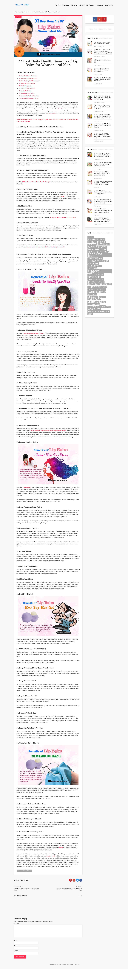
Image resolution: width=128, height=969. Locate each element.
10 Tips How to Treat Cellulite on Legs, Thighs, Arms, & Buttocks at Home (103, 164)
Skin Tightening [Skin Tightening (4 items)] (94, 304)
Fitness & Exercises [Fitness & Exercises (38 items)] (98, 252)
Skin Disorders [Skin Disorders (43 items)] (96, 302)
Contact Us (109, 5)
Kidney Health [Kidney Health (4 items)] (98, 274)
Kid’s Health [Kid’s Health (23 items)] (94, 277)
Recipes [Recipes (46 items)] (92, 294)
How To (57, 5)
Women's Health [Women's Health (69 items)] (98, 311)
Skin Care (65, 5)
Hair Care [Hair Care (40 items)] (93, 263)
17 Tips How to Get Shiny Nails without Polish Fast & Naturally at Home (102, 173)
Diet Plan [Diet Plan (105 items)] (103, 244)
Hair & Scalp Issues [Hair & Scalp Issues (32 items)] (98, 261)
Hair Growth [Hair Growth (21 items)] (94, 266)
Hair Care (74, 5)
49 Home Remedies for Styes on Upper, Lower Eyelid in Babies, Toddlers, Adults (103, 182)
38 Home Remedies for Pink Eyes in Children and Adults (69, 888)
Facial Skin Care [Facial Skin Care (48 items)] (97, 247)
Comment (16, 923)
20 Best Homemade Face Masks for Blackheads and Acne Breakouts (101, 69)
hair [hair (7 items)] (100, 258)
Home (15, 12)
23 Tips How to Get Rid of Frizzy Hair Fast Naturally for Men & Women (102, 97)
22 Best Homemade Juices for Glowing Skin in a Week (27, 888)
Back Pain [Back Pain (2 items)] (91, 237)
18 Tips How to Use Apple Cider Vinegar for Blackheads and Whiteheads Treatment (102, 116)
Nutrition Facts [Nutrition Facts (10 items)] (99, 287)
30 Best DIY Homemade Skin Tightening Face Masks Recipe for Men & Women (103, 201)
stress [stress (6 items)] (102, 307)
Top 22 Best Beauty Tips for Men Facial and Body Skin (102, 42)
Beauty (81, 5)
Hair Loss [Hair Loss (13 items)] (92, 268)
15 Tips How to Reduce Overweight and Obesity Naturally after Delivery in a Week (102, 135)
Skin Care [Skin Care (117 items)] (94, 299)
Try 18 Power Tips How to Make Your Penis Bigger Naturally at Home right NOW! (103, 51)
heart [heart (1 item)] (89, 274)
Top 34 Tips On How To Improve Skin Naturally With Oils (102, 60)
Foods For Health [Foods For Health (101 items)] (95, 255)
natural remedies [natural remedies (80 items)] (99, 284)
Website (16, 953)
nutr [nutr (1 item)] (89, 287)
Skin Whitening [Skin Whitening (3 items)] (93, 306)
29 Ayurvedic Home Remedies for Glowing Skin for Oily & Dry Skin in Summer (103, 210)
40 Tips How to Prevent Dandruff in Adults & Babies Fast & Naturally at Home (102, 219)
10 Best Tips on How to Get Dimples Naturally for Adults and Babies (102, 79)
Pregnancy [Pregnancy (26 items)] (100, 292)
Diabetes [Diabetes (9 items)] (91, 245)
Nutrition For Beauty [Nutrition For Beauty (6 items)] (96, 289)
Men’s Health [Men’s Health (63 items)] (96, 282)
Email (15, 947)
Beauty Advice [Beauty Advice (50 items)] (96, 239)
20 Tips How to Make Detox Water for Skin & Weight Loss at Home (102, 125)
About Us (100, 5)
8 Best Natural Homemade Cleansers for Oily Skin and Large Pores (102, 106)
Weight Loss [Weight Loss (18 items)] (94, 309)
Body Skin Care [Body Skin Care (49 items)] (97, 242)
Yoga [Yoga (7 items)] (90, 314)
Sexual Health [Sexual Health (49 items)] (96, 297)
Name (16, 942)
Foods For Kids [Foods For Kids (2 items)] (92, 258)
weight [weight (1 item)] (108, 306)
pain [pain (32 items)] (90, 292)
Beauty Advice (21, 870)
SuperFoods (90, 5)
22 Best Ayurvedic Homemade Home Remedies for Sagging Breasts (103, 191)
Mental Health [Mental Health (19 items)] (95, 279)
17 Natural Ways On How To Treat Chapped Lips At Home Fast (36, 119)
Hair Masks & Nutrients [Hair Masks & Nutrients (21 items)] (94, 271)
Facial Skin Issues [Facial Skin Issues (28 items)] (97, 249)
